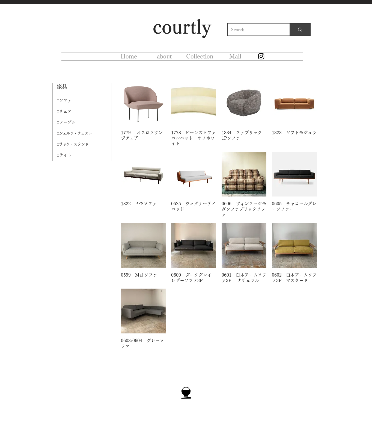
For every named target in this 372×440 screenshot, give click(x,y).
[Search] (254, 30)
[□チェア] (76, 111)
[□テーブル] (76, 122)
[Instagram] (261, 56)
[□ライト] (76, 155)
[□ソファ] (76, 100)
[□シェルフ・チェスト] (76, 133)
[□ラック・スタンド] (76, 144)
